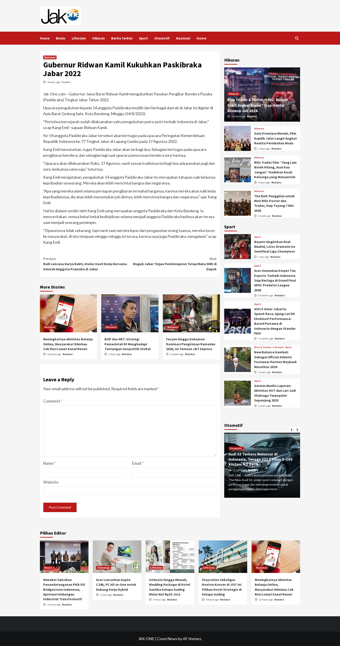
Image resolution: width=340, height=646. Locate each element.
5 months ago (266, 295)
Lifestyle (79, 38)
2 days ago (115, 354)
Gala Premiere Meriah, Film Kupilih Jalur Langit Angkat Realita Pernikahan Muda (275, 138)
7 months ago (266, 338)
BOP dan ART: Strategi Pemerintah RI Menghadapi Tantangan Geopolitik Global (128, 344)
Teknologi (103, 567)
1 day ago (263, 256)
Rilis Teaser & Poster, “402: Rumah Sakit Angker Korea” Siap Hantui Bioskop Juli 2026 (257, 105)
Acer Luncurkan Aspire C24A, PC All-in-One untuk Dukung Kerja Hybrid (116, 584)
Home (44, 38)
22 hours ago (240, 469)
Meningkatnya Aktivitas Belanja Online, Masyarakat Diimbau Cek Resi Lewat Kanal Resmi (68, 344)
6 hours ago (212, 599)
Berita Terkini (121, 38)
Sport (143, 38)
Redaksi (66, 82)
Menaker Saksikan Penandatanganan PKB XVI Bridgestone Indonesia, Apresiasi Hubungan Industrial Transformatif (64, 589)
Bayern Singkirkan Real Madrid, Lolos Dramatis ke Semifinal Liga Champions (274, 247)
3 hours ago (159, 599)
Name (49, 463)
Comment (52, 401)
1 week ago (264, 215)
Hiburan (98, 38)
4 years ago (54, 82)
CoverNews (167, 638)
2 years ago (264, 372)
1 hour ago (106, 594)
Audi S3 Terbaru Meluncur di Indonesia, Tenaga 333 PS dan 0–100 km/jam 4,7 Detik (261, 459)
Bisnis (60, 38)
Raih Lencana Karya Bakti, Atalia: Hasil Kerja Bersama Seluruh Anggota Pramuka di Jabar (86, 263)
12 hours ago (54, 354)
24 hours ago (239, 116)
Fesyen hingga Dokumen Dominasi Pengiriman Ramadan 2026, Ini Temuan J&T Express (190, 344)
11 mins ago (54, 604)
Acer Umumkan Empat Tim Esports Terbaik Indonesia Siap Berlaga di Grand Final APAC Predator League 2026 (275, 280)
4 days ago (264, 182)
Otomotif (162, 38)
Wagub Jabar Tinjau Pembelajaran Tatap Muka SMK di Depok (173, 263)
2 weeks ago (177, 354)
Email (138, 463)
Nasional (183, 38)
